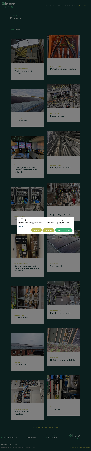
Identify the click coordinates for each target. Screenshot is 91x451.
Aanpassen (36, 230)
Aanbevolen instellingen (64, 230)
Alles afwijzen (48, 230)
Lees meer (20, 226)
